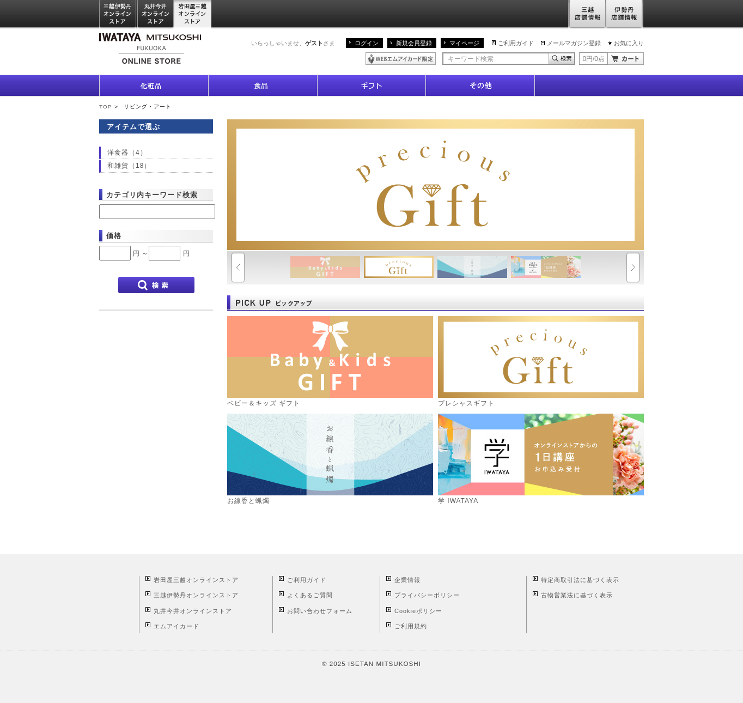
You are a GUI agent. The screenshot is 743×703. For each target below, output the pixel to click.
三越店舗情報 (587, 14)
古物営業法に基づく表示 (577, 595)
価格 (113, 236)
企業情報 (407, 580)
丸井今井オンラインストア (155, 14)
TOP (105, 107)
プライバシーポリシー (427, 595)
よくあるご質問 (310, 595)
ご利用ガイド (516, 43)
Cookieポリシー (418, 611)
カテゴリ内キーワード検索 (152, 195)
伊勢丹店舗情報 (625, 14)
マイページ (464, 43)
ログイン (367, 43)
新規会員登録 (414, 43)
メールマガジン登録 (574, 43)
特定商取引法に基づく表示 (580, 580)
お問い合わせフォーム (319, 611)
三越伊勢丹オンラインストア (118, 14)
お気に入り (629, 43)
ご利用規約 (410, 626)
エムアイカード (176, 626)
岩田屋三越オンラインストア (193, 14)
